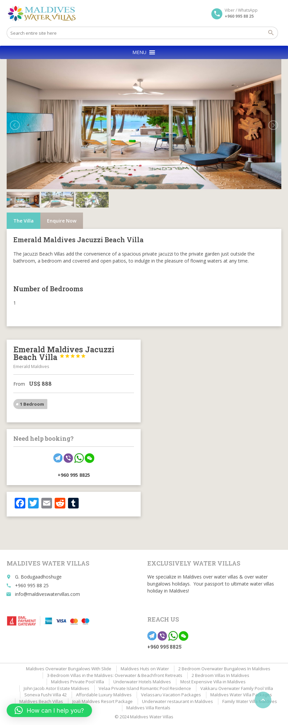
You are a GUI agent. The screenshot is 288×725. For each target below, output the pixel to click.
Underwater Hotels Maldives (142, 682)
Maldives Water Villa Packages (241, 695)
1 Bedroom (32, 404)
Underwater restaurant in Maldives (177, 701)
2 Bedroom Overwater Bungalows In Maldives (224, 669)
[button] (139, 52)
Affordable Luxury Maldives (104, 695)
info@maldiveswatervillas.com (47, 594)
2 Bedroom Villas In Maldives (220, 675)
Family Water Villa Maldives (249, 701)
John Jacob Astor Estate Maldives (56, 688)
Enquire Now (61, 221)
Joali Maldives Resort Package (102, 701)
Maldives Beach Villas (41, 701)
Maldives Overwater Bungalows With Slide (68, 669)
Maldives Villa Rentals (148, 708)
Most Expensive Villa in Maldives (213, 682)
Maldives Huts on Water (145, 669)
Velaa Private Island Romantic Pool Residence (145, 688)
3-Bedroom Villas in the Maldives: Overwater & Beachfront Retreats (114, 675)
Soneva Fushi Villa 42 (45, 695)
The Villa (23, 221)
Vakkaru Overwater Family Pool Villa (236, 688)
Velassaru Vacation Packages (171, 695)
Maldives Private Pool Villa (77, 682)
